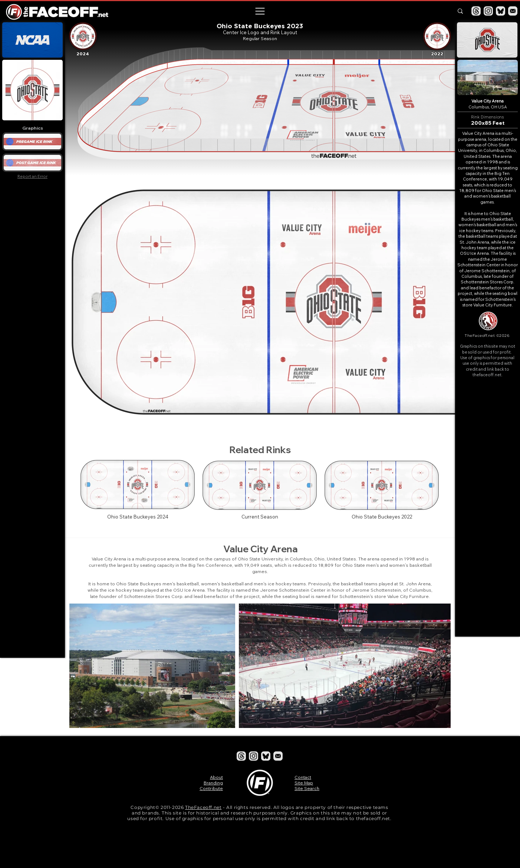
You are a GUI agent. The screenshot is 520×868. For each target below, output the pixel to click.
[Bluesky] (500, 11)
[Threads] (476, 11)
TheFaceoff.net (203, 807)
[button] (259, 11)
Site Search (306, 788)
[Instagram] (488, 11)
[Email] (512, 11)
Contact (302, 777)
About (216, 777)
